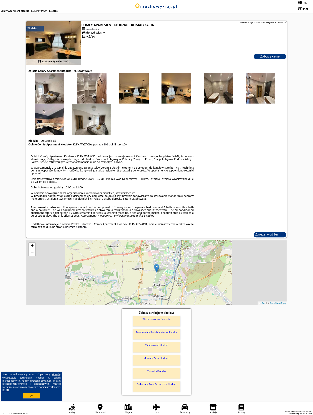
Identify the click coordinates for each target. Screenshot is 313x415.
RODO (5, 390)
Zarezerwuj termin (270, 234)
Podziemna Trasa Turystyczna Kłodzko (156, 384)
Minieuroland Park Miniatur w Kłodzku (156, 332)
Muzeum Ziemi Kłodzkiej (157, 358)
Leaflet (262, 303)
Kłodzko (32, 28)
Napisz (309, 413)
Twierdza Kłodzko (156, 371)
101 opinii (110, 144)
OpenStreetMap (278, 303)
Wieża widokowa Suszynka (156, 319)
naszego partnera (76, 227)
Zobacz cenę (270, 56)
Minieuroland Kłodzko (156, 345)
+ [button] (32, 246)
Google (56, 374)
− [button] (32, 252)
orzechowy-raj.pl (156, 6)
